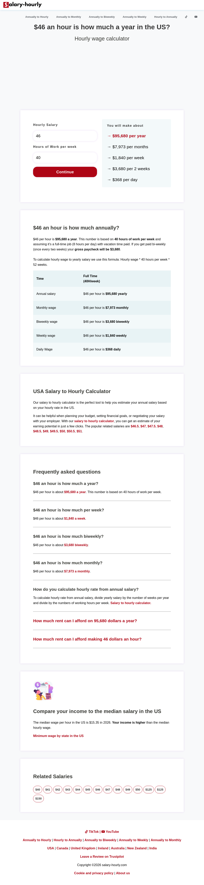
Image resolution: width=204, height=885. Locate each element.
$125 (148, 789)
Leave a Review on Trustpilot (102, 856)
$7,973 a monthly (77, 571)
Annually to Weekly (134, 16)
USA (50, 848)
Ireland (103, 848)
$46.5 (135, 426)
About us (123, 873)
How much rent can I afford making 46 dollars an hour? (87, 639)
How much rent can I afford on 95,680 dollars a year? (85, 620)
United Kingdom (83, 848)
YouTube (110, 831)
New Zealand (137, 848)
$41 (47, 789)
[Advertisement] (102, 74)
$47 (143, 426)
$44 (77, 789)
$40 (37, 789)
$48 (160, 426)
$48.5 (37, 431)
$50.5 (71, 431)
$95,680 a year (75, 492)
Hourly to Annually (165, 16)
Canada (62, 848)
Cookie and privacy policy (93, 873)
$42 (57, 789)
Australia (118, 848)
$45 (87, 789)
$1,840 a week (74, 518)
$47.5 (152, 426)
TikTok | (93, 831)
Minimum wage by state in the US (58, 736)
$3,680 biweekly (76, 545)
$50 (62, 431)
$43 (67, 789)
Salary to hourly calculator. (130, 603)
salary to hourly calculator (94, 421)
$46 (97, 789)
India (153, 848)
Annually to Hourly (36, 16)
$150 (38, 798)
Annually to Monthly (68, 16)
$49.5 (54, 431)
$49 (45, 431)
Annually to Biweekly (102, 16)
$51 (79, 431)
